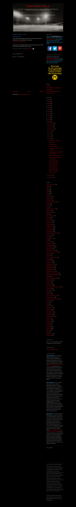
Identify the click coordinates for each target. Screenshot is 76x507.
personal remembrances (51, 295)
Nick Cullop (48, 281)
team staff (48, 323)
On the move (52, 142)
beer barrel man (49, 215)
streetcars (48, 318)
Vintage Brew (49, 333)
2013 (49, 113)
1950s (47, 194)
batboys (48, 214)
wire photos (48, 335)
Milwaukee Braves (50, 267)
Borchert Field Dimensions (55, 155)
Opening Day (49, 285)
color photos (49, 234)
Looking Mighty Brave (53, 164)
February (51, 177)
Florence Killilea (49, 245)
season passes (49, 311)
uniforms (48, 330)
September (51, 128)
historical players (50, 246)
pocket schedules (50, 297)
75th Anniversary (50, 59)
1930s (47, 191)
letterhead (48, 255)
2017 (49, 105)
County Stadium (50, 238)
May (50, 136)
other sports (49, 288)
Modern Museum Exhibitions (52, 274)
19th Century (49, 196)
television (48, 325)
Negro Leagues (49, 279)
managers (48, 259)
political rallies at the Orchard (52, 299)
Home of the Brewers (53, 163)
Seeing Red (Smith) (53, 146)
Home (28, 91)
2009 (49, 121)
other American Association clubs (53, 286)
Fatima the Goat (50, 243)
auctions (48, 205)
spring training (49, 314)
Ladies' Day (49, 253)
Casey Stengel (49, 227)
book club (48, 219)
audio (47, 207)
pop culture (48, 300)
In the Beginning (52, 144)
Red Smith (48, 306)
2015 (49, 109)
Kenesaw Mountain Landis (52, 252)
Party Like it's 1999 (53, 168)
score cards (49, 309)
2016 (49, 107)
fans (47, 240)
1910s (47, 188)
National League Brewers (52, 278)
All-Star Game (49, 200)
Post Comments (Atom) (24, 94)
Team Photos (49, 89)
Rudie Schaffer (49, 307)
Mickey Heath (49, 262)
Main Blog (48, 86)
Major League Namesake (52, 257)
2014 (49, 111)
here (50, 341)
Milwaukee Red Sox (50, 271)
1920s (47, 189)
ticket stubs (48, 328)
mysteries (48, 276)
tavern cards (49, 319)
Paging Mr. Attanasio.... (54, 161)
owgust (48, 292)
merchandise (49, 260)
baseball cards (49, 212)
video (47, 332)
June (50, 134)
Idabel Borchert (49, 248)
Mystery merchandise (53, 170)
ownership (48, 293)
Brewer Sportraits (50, 226)
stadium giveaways (50, 316)
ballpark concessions (51, 208)
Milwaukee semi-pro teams (52, 273)
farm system (49, 241)
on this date (49, 283)
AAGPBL (48, 198)
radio (47, 304)
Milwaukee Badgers (50, 264)
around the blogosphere (51, 201)
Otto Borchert (49, 290)
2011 (49, 117)
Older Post (41, 91)
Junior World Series (50, 250)
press (47, 302)
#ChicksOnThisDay (50, 184)
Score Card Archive (50, 93)
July (50, 132)
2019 (49, 101)
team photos (49, 321)
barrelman (48, 210)
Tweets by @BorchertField (52, 349)
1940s (47, 193)
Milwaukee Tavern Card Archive (53, 91)
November (51, 125)
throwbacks (48, 326)
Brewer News (49, 224)
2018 (49, 103)
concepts (48, 236)
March (50, 175)
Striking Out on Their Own (54, 140)
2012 (49, 115)
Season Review (49, 312)
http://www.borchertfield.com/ (19, 41)
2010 (49, 119)
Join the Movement (53, 166)
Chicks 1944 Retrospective (52, 233)
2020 (49, 99)
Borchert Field (38, 6)
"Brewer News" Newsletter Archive (54, 87)
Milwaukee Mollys (50, 269)
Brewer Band (49, 222)
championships (49, 229)
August (51, 130)
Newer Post (15, 91)
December (51, 123)
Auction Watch (52, 172)
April (50, 138)
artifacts (48, 203)
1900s (47, 186)
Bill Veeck (48, 217)
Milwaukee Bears (50, 266)
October (51, 127)
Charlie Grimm (49, 231)
